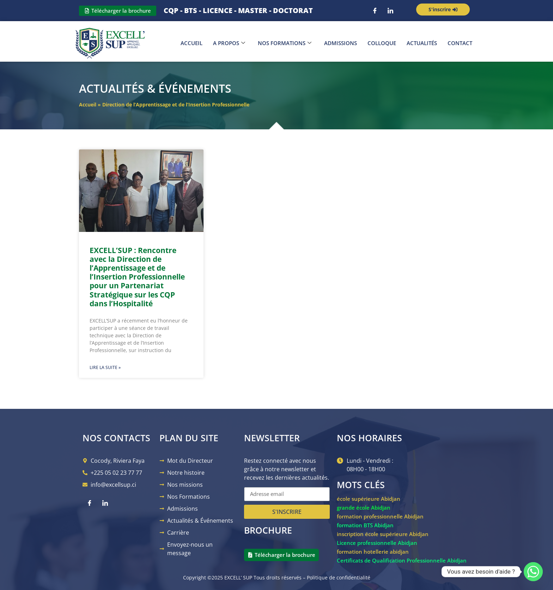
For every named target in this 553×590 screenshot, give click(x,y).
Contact (460, 43)
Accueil (191, 43)
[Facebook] (375, 10)
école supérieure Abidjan (368, 498)
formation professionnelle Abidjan (380, 516)
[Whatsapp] (533, 571)
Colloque (381, 43)
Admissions (340, 43)
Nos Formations (284, 43)
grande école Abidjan (363, 507)
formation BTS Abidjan (365, 525)
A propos (229, 43)
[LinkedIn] (390, 10)
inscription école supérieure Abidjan (383, 533)
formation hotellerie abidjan (373, 551)
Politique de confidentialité (338, 577)
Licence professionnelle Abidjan (377, 542)
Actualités (422, 43)
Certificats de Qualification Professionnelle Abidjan (402, 560)
